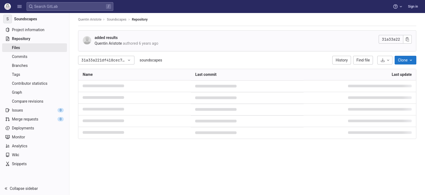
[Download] (384, 60)
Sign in (413, 6)
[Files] (34, 47)
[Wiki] (34, 155)
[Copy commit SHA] (407, 39)
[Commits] (34, 56)
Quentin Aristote (89, 19)
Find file (363, 60)
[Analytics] (34, 146)
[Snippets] (34, 164)
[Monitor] (34, 137)
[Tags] (34, 74)
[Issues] (34, 110)
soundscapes (151, 60)
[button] (19, 6)
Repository (140, 19)
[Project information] (34, 29)
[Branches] (34, 65)
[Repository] (34, 38)
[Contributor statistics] (34, 83)
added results (106, 37)
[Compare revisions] (34, 101)
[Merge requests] (34, 119)
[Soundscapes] (34, 19)
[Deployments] (34, 128)
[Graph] (34, 92)
